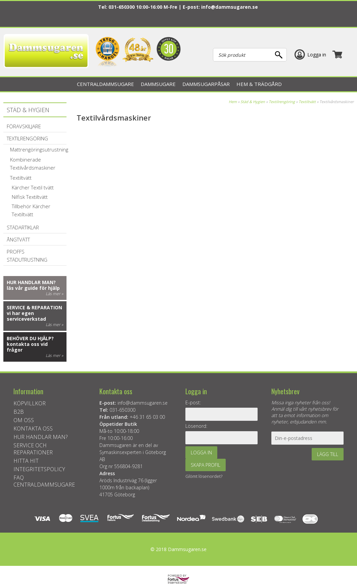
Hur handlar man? (31, 282)
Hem (233, 101)
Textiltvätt (307, 101)
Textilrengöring (282, 101)
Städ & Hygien (252, 101)
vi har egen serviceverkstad (26, 316)
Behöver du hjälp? (30, 338)
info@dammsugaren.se (229, 7)
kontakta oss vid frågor (27, 347)
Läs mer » (54, 294)
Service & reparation (34, 307)
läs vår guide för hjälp (33, 288)
